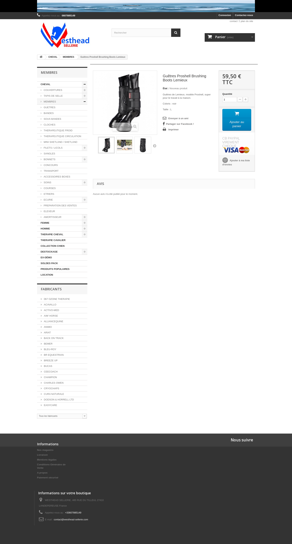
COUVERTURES (52, 90)
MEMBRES (49, 101)
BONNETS (49, 159)
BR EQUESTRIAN (53, 354)
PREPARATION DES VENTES (60, 205)
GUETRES (49, 107)
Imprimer (173, 129)
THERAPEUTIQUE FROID (57, 130)
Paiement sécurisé (47, 477)
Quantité (227, 94)
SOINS (47, 182)
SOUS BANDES (52, 119)
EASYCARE (50, 405)
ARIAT (47, 332)
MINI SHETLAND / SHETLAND (60, 142)
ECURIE (48, 199)
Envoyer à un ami (178, 118)
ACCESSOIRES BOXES (56, 176)
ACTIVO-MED (51, 310)
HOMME (45, 228)
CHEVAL (45, 84)
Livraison (42, 454)
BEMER (48, 343)
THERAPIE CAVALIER (53, 240)
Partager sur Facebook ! (180, 124)
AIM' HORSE (50, 315)
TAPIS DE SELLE (53, 95)
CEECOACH (50, 371)
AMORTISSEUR (52, 217)
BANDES (48, 113)
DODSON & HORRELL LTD (58, 399)
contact (234, 21)
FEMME (45, 222)
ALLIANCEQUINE (53, 321)
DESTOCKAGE (49, 251)
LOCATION (47, 274)
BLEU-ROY (49, 349)
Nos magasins (45, 450)
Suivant (154, 146)
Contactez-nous (244, 15)
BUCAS (47, 366)
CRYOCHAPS (51, 388)
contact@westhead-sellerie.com (71, 519)
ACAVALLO (49, 304)
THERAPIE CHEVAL (52, 234)
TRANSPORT (51, 170)
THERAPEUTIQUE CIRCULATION (62, 136)
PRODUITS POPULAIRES (55, 269)
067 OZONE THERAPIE (56, 299)
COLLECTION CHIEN (53, 246)
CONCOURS (50, 165)
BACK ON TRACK (53, 338)
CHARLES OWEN (53, 382)
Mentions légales (47, 459)
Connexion (224, 15)
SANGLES (49, 153)
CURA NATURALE (53, 394)
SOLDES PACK (49, 263)
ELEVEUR (49, 211)
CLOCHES (49, 124)
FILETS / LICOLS (53, 147)
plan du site (247, 21)
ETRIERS (48, 194)
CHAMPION (50, 377)
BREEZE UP (50, 360)
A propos (42, 472)
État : (166, 88)
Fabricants (51, 289)
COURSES (49, 188)
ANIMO (47, 327)
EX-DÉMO (46, 257)
